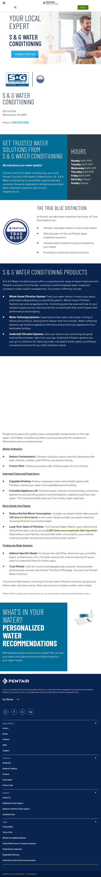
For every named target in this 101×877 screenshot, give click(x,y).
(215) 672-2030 (20, 122)
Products (6, 774)
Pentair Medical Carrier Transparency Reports (19, 843)
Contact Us (7, 797)
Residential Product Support (13, 803)
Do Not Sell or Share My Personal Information (19, 860)
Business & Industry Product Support (16, 808)
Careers (5, 728)
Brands (5, 733)
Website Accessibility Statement (14, 837)
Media (5, 745)
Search (83, 7)
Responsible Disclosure (11, 854)
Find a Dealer (7, 779)
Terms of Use (7, 832)
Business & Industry (10, 768)
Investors (6, 739)
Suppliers (6, 750)
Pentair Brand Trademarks (12, 849)
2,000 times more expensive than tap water (72, 530)
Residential (7, 763)
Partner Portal (8, 785)
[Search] (15, 7)
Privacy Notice (8, 826)
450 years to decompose (23, 517)
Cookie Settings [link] (31, 874)
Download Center (9, 814)
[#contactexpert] (24, 54)
